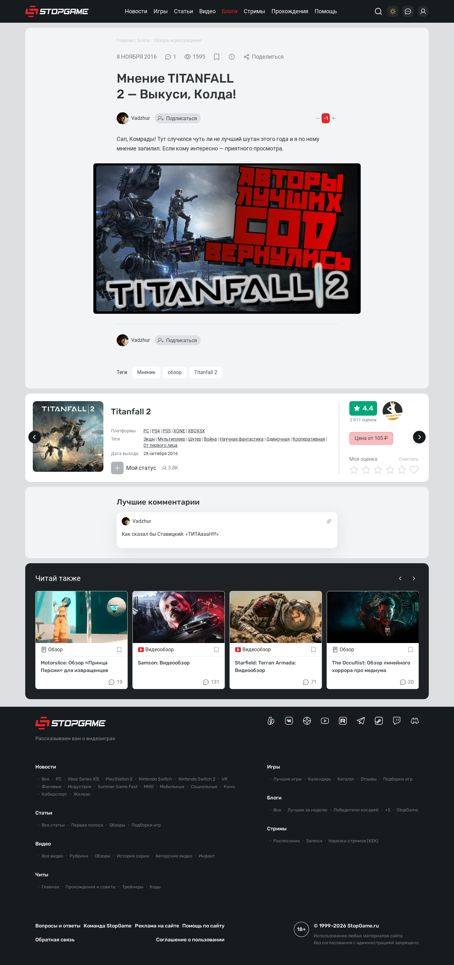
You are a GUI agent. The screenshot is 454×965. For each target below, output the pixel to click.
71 (309, 682)
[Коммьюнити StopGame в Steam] (379, 721)
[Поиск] (378, 11)
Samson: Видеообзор (164, 663)
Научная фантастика (242, 439)
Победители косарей (356, 810)
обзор (175, 372)
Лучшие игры (287, 779)
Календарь (319, 779)
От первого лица (160, 445)
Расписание (286, 841)
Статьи (183, 11)
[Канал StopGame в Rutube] (343, 721)
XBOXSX (196, 430)
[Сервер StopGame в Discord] (415, 721)
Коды (155, 887)
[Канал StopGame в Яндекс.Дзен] (307, 721)
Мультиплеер (171, 439)
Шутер (194, 439)
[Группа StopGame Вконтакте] (289, 721)
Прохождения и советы (91, 887)
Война (210, 439)
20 (406, 682)
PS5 (167, 430)
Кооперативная (309, 439)
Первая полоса (87, 825)
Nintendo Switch (155, 779)
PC (146, 430)
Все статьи (53, 825)
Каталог (345, 779)
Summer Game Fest (117, 786)
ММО (149, 786)
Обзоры (117, 825)
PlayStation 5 (119, 779)
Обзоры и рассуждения (178, 40)
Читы (41, 875)
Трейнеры (132, 887)
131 (210, 682)
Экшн (149, 439)
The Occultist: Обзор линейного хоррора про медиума (371, 666)
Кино (229, 786)
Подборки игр (146, 825)
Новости (136, 11)
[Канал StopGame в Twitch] (397, 721)
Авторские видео (173, 856)
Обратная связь (54, 940)
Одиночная (278, 439)
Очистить (409, 459)
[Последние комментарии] (408, 11)
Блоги (229, 11)
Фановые (51, 786)
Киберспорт (54, 794)
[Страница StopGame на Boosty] (271, 721)
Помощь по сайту (203, 926)
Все (45, 779)
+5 (387, 810)
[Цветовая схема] (393, 11)
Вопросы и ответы (57, 926)
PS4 (156, 430)
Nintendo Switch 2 (196, 779)
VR (224, 779)
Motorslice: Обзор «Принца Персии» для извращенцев (74, 666)
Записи (314, 841)
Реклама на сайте (157, 926)
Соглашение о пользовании (190, 940)
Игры (161, 11)
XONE (179, 430)
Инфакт (207, 856)
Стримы (254, 11)
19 (115, 682)
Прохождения (289, 11)
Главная (125, 40)
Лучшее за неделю (307, 810)
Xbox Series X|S (83, 779)
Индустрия (79, 786)
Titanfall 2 (205, 372)
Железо (81, 794)
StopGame (407, 810)
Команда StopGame (107, 926)
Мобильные (172, 786)
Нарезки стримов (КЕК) (353, 841)
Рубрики (79, 856)
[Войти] (423, 11)
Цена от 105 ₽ (371, 438)
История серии (133, 856)
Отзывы (369, 779)
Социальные (204, 786)
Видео (207, 11)
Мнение (146, 372)
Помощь (326, 11)
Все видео (52, 856)
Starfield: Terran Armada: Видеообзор (265, 666)
